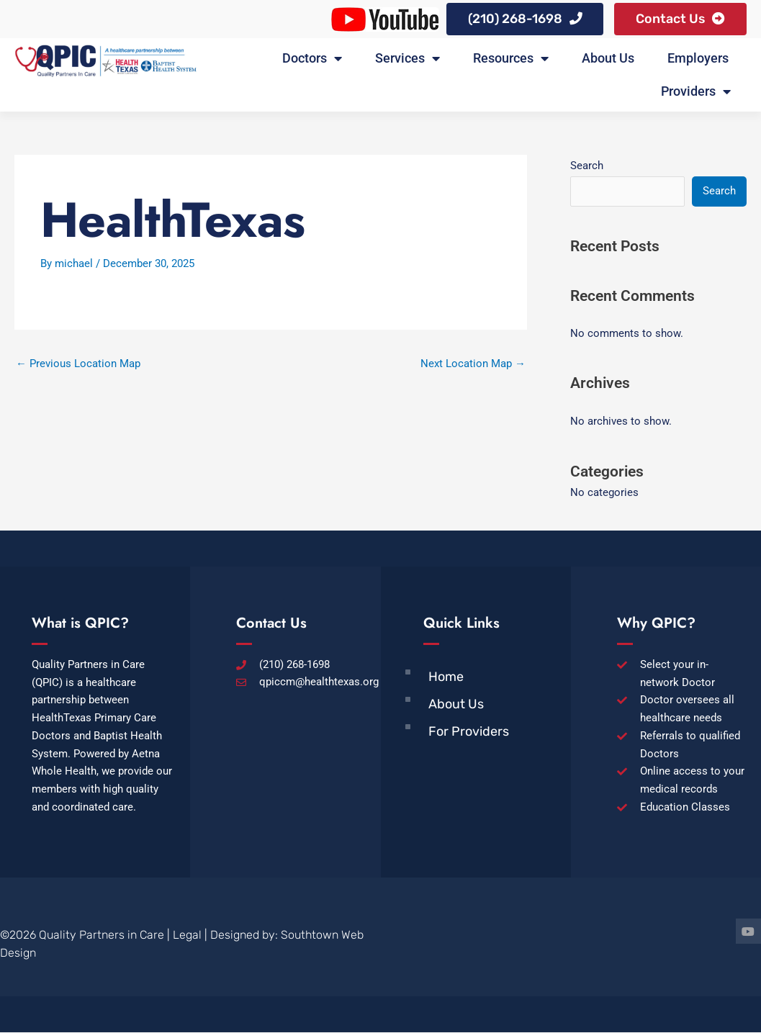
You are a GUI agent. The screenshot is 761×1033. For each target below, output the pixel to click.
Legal (187, 936)
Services (407, 59)
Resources (511, 59)
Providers (696, 92)
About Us (608, 58)
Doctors (312, 59)
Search (586, 166)
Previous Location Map (78, 364)
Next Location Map (473, 364)
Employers (698, 58)
